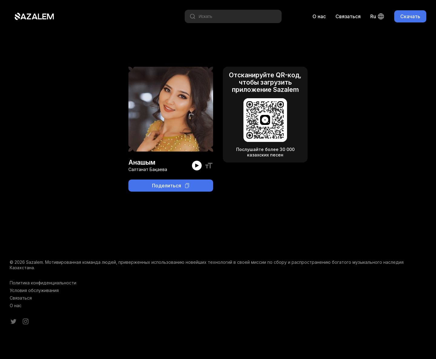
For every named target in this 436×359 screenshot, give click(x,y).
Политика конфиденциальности (43, 282)
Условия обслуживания (34, 290)
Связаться (348, 16)
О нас (319, 16)
